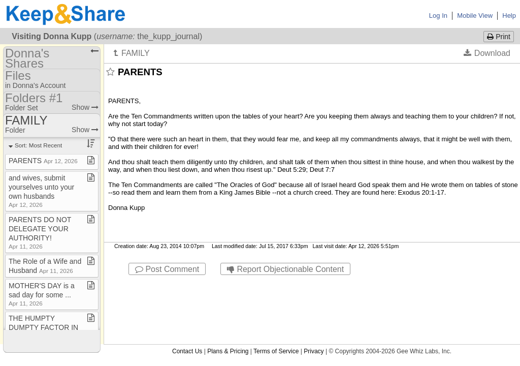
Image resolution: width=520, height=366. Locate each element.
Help (509, 15)
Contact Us (187, 284)
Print (498, 37)
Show (85, 107)
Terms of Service (276, 284)
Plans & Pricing (227, 284)
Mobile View (475, 15)
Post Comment (167, 269)
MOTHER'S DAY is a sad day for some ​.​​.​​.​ (42, 294)
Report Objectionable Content (285, 269)
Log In (438, 15)
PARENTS (43, 161)
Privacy (313, 284)
